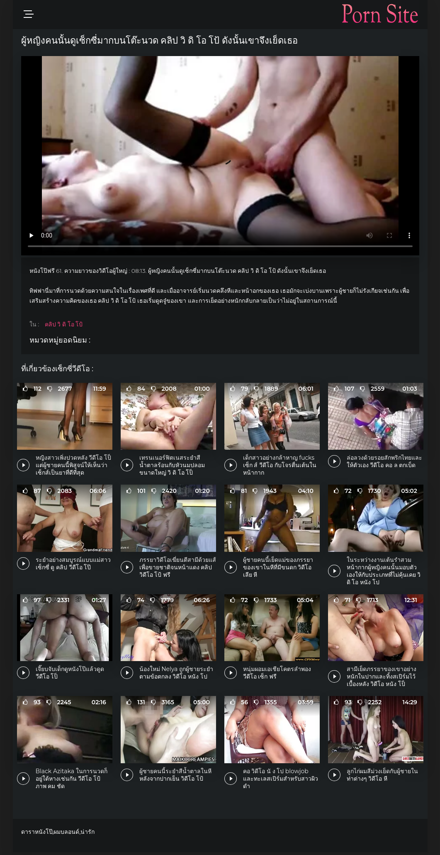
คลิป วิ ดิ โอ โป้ (64, 324)
